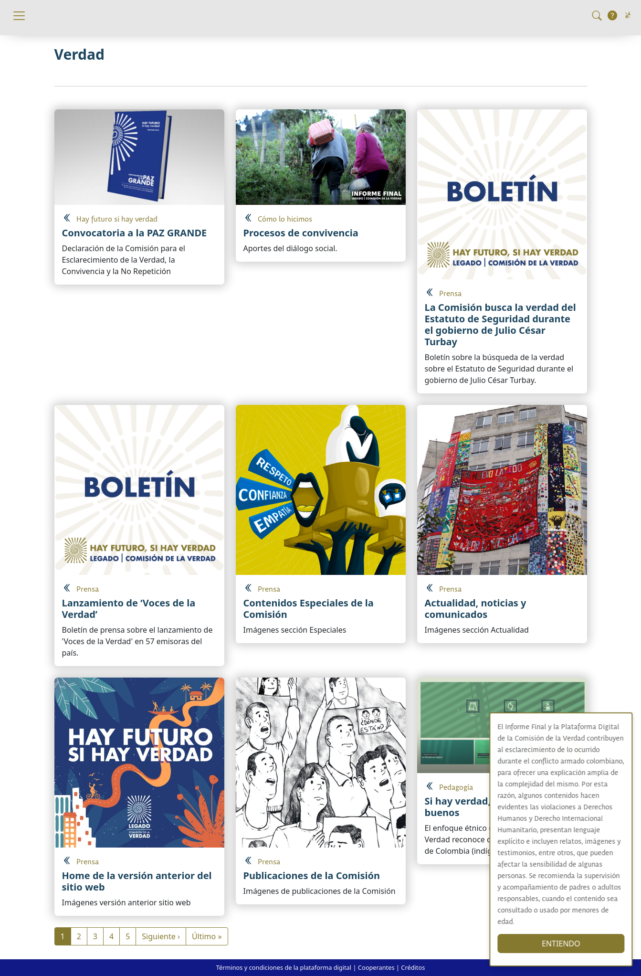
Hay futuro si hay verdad (117, 219)
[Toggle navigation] (19, 15)
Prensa (450, 293)
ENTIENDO (570, 943)
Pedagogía (456, 787)
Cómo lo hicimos (285, 219)
